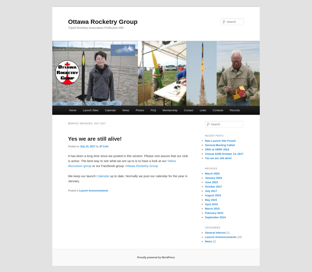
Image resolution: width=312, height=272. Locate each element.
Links (203, 110)
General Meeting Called (220, 145)
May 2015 (211, 199)
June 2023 (211, 182)
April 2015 (211, 204)
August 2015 (213, 195)
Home (72, 110)
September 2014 (215, 217)
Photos (140, 110)
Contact (188, 110)
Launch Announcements (93, 190)
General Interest (215, 232)
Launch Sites (90, 110)
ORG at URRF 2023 (217, 149)
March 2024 (212, 173)
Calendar (110, 110)
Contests (218, 110)
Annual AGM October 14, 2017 (224, 153)
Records (235, 110)
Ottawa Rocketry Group (103, 21)
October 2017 (213, 186)
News (125, 110)
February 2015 (214, 213)
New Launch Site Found (220, 140)
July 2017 (211, 191)
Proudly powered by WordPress (156, 257)
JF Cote (103, 146)
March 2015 (212, 208)
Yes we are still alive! (95, 139)
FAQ (153, 110)
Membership (170, 110)
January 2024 (213, 177)
